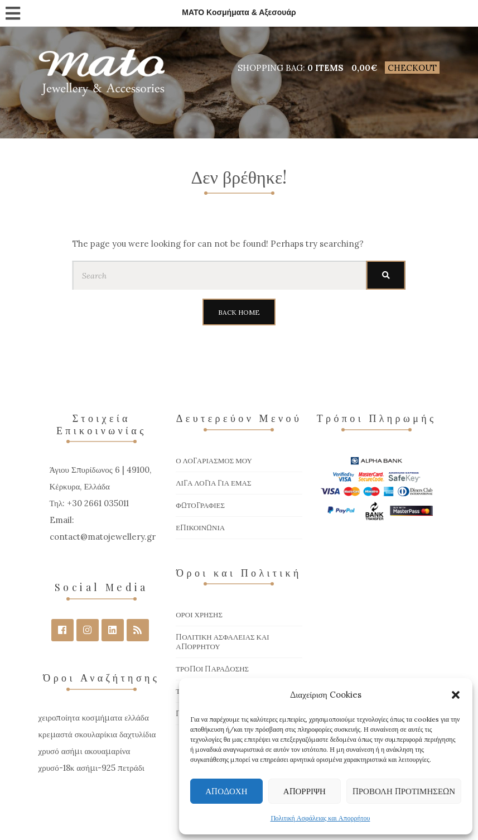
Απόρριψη (304, 791)
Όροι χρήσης (199, 615)
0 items (325, 68)
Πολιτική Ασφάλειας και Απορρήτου (320, 818)
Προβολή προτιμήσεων (404, 791)
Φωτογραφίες (200, 505)
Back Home (239, 312)
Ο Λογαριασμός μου (214, 460)
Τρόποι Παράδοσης (212, 669)
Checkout (412, 68)
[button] (455, 694)
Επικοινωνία (200, 527)
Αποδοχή (226, 791)
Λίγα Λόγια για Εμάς (213, 483)
